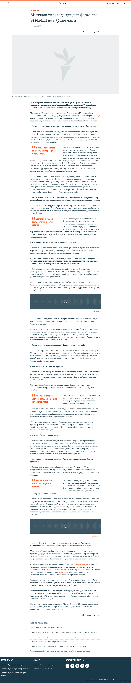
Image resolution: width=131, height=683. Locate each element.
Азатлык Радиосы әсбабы (42, 669)
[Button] (86, 32)
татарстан (34, 10)
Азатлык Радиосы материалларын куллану (13, 674)
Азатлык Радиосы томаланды (12, 665)
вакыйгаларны (82, 564)
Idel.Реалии (110, 3)
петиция (97, 116)
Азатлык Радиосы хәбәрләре (43, 665)
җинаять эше (62, 572)
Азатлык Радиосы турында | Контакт (14, 669)
